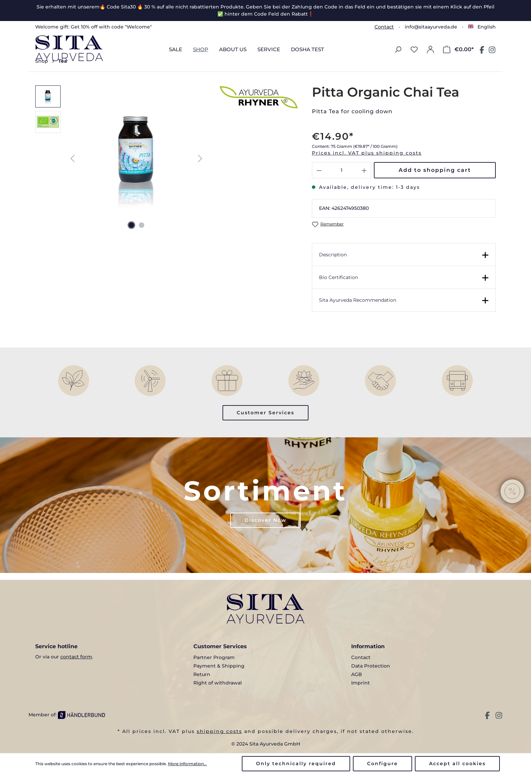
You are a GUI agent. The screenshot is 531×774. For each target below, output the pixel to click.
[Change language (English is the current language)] (482, 27)
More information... (187, 763)
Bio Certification (338, 277)
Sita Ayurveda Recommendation (357, 300)
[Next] (200, 158)
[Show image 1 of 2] (131, 225)
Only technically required (296, 763)
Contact (384, 27)
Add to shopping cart (435, 170)
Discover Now (265, 520)
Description (333, 255)
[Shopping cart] (458, 49)
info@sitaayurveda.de (431, 27)
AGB (356, 674)
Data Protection (370, 666)
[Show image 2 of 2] (141, 225)
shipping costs (219, 731)
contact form (76, 657)
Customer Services (265, 413)
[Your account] (430, 49)
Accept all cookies (457, 763)
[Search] (398, 49)
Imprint (360, 683)
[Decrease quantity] (319, 170)
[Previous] (72, 158)
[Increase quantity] (364, 170)
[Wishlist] (414, 49)
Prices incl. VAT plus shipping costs (367, 153)
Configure (382, 763)
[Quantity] (341, 170)
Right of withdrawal (217, 683)
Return (201, 674)
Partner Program (214, 657)
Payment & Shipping (219, 666)
